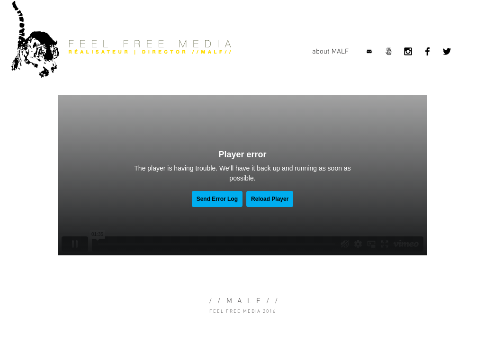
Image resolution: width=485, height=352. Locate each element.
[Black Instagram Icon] (408, 51)
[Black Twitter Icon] (446, 51)
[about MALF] (330, 51)
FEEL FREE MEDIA (235, 311)
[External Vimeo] (242, 175)
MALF (246, 301)
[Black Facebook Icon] (427, 51)
